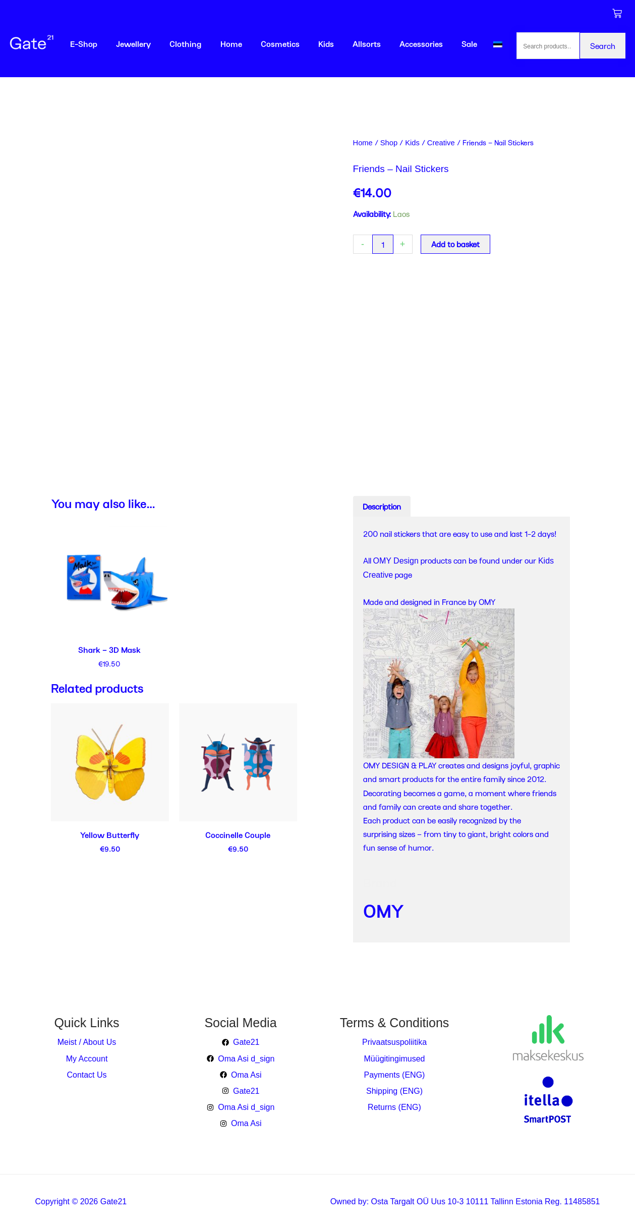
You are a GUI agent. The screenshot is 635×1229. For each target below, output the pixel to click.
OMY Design (396, 560)
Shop (388, 143)
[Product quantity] (382, 244)
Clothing (185, 43)
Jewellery (133, 43)
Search (602, 45)
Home (231, 43)
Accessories (421, 43)
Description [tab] (382, 506)
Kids (326, 43)
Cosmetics (280, 43)
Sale (469, 43)
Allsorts (367, 43)
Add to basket (455, 244)
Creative (441, 143)
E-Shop (83, 43)
